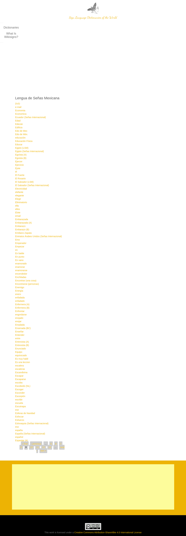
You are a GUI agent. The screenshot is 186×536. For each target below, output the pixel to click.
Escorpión (20, 387)
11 (37, 438)
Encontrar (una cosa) (25, 271)
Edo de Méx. (21, 125)
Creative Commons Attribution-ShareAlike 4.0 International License (108, 523)
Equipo (18, 342)
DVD (17, 94)
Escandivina (21, 363)
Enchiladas (20, 267)
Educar (18, 135)
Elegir (18, 189)
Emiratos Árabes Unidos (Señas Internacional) (38, 227)
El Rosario (20, 169)
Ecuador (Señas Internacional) (30, 108)
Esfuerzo (19, 410)
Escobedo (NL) (22, 376)
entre (17, 329)
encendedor (21, 264)
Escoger (19, 380)
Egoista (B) (20, 148)
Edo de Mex (21, 121)
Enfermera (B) (22, 298)
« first (25, 434)
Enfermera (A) (22, 295)
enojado (19, 308)
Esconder (20, 383)
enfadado (20, 291)
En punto (19, 247)
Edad (18, 111)
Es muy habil (21, 349)
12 (43, 438)
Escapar (19, 366)
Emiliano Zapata (23, 223)
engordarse (21, 305)
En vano (19, 250)
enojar (18, 312)
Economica (20, 104)
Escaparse (20, 370)
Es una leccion (22, 353)
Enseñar (19, 322)
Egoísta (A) (21, 145)
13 (49, 438)
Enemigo (19, 278)
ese (17, 400)
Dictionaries (78, 27)
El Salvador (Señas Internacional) (32, 176)
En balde (19, 244)
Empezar (19, 237)
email (18, 206)
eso (17, 417)
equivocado (21, 346)
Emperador (20, 233)
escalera (19, 356)
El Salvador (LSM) (24, 172)
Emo (17, 230)
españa (19, 421)
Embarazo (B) (22, 220)
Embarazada (21, 210)
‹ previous (36, 434)
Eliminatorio (21, 193)
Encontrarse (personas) (27, 274)
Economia (20, 101)
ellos (17, 199)
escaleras (20, 359)
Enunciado (20, 339)
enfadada (20, 288)
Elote (17, 203)
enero (18, 284)
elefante (19, 182)
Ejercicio (19, 155)
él (16, 162)
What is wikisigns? (102, 27)
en (16, 240)
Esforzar (19, 407)
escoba (19, 373)
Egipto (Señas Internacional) (29, 142)
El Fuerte (19, 165)
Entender (19, 325)
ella (17, 196)
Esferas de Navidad (25, 404)
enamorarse (21, 261)
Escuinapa (20, 397)
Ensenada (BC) (23, 318)
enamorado (21, 254)
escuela (19, 393)
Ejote (17, 159)
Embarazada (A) (23, 213)
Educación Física (24, 131)
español (19, 427)
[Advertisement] (93, 57)
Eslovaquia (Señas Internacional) (31, 414)
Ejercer (18, 152)
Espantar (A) (21, 431)
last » (43, 441)
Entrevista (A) (22, 332)
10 (31, 438)
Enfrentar (20, 301)
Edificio (19, 118)
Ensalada (20, 315)
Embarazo (20, 216)
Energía (19, 281)
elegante (19, 186)
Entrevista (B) (22, 335)
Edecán (19, 114)
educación (20, 128)
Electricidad (21, 179)
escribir (19, 390)
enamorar (20, 257)
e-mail (18, 97)
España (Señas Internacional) (30, 424)
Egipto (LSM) (22, 138)
